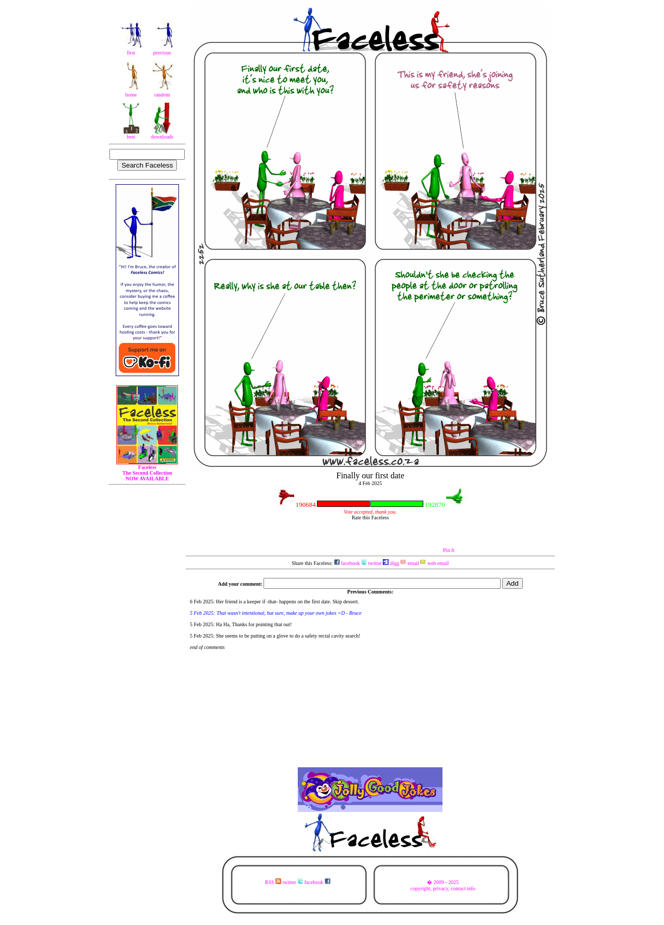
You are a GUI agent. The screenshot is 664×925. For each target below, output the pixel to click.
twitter (371, 563)
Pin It (448, 550)
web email (434, 563)
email (409, 563)
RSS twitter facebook (297, 882)
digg (391, 563)
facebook (347, 563)
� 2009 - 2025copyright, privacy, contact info (442, 885)
